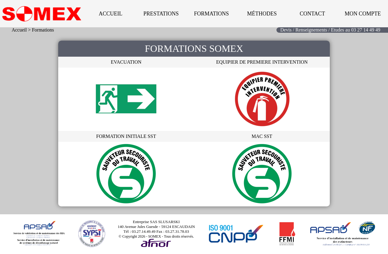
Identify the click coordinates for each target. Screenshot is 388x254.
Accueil (110, 14)
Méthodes (262, 14)
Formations (211, 14)
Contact (312, 14)
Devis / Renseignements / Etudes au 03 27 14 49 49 (330, 29)
